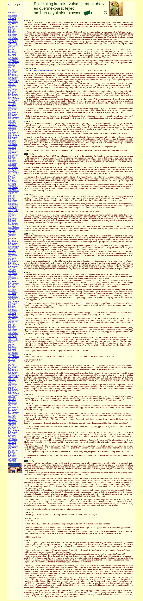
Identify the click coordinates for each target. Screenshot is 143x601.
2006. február (12, 386)
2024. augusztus (13, 45)
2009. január (12, 332)
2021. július (11, 102)
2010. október (12, 300)
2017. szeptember (13, 172)
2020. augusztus (13, 118)
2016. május (12, 197)
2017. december (13, 168)
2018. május (12, 160)
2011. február (12, 294)
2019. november (13, 132)
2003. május (12, 436)
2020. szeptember (13, 117)
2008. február (12, 349)
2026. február (12, 17)
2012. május (12, 271)
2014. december (13, 223)
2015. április (12, 217)
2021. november (13, 95)
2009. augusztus (13, 321)
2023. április (12, 69)
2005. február (12, 404)
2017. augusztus (13, 174)
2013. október (12, 244)
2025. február (12, 35)
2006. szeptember (13, 375)
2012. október (12, 263)
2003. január (12, 443)
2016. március (12, 200)
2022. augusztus (13, 82)
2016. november (13, 188)
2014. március (12, 237)
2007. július (11, 360)
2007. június (12, 361)
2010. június (12, 306)
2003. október (12, 429)
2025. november (13, 22)
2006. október (12, 373)
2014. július (11, 231)
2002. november (13, 446)
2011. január (12, 295)
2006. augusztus (13, 377)
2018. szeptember (13, 154)
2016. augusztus (13, 192)
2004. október (12, 410)
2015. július (11, 212)
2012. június (12, 269)
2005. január (12, 406)
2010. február (12, 312)
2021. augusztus (13, 100)
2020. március (12, 126)
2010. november (13, 298)
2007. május (12, 363)
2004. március (12, 421)
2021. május (12, 105)
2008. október (12, 337)
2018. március (12, 163)
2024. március (12, 52)
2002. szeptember (13, 449)
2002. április (12, 456)
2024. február (12, 54)
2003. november (13, 427)
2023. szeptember (13, 62)
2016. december (13, 186)
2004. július (11, 415)
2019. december (13, 131)
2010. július (11, 304)
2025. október (12, 23)
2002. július (11, 452)
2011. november (13, 280)
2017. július (11, 175)
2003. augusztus (13, 432)
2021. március (12, 108)
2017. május (12, 178)
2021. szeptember (13, 98)
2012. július (11, 267)
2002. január (12, 461)
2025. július (11, 28)
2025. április (12, 32)
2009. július (11, 323)
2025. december (13, 20)
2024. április (12, 51)
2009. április (12, 327)
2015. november (13, 206)
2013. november (13, 243)
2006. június (12, 380)
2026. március (12, 15)
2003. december (13, 426)
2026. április (12, 12)
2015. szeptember (13, 209)
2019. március (12, 145)
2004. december (13, 407)
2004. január (12, 424)
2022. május (12, 86)
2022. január (12, 92)
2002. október (12, 447)
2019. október (12, 134)
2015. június (12, 214)
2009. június (12, 324)
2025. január (12, 37)
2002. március (12, 458)
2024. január (12, 55)
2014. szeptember (13, 228)
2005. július (11, 397)
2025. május (12, 31)
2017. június (12, 177)
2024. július (11, 46)
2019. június (12, 140)
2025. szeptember (13, 25)
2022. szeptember (13, 80)
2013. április (12, 254)
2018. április (12, 161)
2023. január (12, 74)
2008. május (12, 344)
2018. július (11, 157)
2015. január (12, 221)
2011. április (12, 290)
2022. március (12, 89)
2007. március (12, 366)
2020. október (12, 115)
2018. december (13, 149)
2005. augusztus (13, 395)
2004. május (12, 418)
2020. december (13, 112)
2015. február (12, 220)
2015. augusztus (13, 211)
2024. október (12, 42)
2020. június (12, 121)
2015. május (12, 215)
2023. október (12, 60)
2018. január (12, 166)
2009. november (13, 317)
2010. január (12, 314)
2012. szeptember (13, 264)
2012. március (12, 274)
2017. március (12, 181)
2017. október (12, 171)
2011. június (12, 287)
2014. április (12, 235)
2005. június (12, 398)
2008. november (13, 335)
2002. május (12, 455)
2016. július (11, 194)
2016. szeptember (13, 191)
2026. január (12, 19)
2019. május (12, 141)
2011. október (12, 281)
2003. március (12, 440)
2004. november (13, 409)
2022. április (12, 88)
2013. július (11, 249)
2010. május (12, 307)
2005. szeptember (13, 393)
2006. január (12, 387)
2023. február (12, 72)
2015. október (12, 208)
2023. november (13, 58)
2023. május (12, 68)
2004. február (12, 423)
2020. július (11, 120)
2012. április (12, 272)
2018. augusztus (13, 155)
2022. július (11, 83)
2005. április (12, 401)
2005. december (13, 389)
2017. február (12, 183)
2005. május (12, 400)
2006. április (12, 383)
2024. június (12, 48)
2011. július (11, 286)
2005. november (13, 390)
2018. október (12, 152)
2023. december (13, 57)
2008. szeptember (13, 338)
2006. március (12, 384)
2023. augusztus (13, 63)
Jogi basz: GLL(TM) (14, 5)
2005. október (12, 392)
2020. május (12, 123)
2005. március (12, 403)
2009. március (12, 329)
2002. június (12, 453)
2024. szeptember (13, 43)
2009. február (12, 330)
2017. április (12, 180)
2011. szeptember (13, 283)
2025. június (12, 29)
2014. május (12, 234)
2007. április (12, 364)
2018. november (13, 151)
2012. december (13, 260)
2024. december (13, 39)
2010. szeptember (13, 301)
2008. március (12, 347)
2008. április (12, 346)
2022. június (12, 85)
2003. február (12, 441)
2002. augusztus (13, 450)
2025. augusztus (13, 26)
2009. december (13, 315)
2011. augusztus (13, 284)
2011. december (13, 278)
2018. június (12, 158)
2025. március (12, 34)
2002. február (12, 459)
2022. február (12, 91)
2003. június (12, 435)
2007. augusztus (13, 358)
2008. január (12, 350)
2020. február (12, 128)
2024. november (13, 40)
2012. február (12, 275)
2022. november (13, 77)
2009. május (12, 326)
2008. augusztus (13, 340)
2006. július (11, 378)
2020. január (12, 129)
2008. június (12, 343)
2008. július (11, 341)
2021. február (12, 109)
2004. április (12, 420)
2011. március (12, 292)
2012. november (13, 261)
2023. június (12, 66)
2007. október (12, 355)
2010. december (13, 297)
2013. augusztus (13, 247)
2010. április (12, 309)
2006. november (13, 372)
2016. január (12, 203)
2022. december (13, 75)
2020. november (13, 114)
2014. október (12, 226)
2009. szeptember (13, 320)
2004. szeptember (13, 412)
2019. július (11, 138)
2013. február (12, 257)
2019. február (12, 146)
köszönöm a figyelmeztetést (40, 70)
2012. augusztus (13, 266)
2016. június (12, 195)
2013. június (12, 251)
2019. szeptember (13, 135)
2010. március (12, 310)
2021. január (12, 111)
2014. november (13, 224)
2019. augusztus (13, 137)
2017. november (13, 169)
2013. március (12, 255)
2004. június (12, 416)
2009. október (12, 318)
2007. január (12, 369)
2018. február (12, 165)
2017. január (12, 184)
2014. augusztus (13, 229)
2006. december (13, 370)
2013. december (13, 241)
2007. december (13, 352)
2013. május (12, 252)
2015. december (13, 204)
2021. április (12, 106)
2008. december (13, 334)
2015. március (12, 218)
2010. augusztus (13, 303)
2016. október (12, 189)
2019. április (12, 143)
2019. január (12, 148)
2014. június (12, 232)
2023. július (11, 65)
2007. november (13, 353)
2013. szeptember (13, 246)
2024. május (12, 49)
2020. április (12, 125)
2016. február (12, 201)
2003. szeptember (13, 430)
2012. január (12, 277)
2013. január (12, 258)
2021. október (12, 97)
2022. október (12, 78)
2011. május (12, 289)
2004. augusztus (13, 413)
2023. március (12, 71)
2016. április (12, 198)
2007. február (12, 367)
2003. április (12, 438)
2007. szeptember (13, 357)
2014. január (12, 240)
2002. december (13, 444)
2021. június (12, 103)
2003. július (11, 433)
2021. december (13, 94)
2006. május (12, 381)
